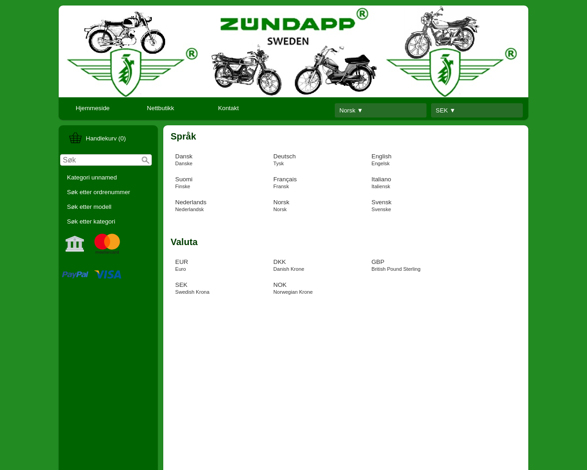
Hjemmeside (93, 108)
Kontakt (228, 108)
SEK (192, 288)
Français (285, 182)
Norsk (281, 205)
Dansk (184, 159)
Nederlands (190, 205)
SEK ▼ (446, 110)
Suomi (184, 182)
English (381, 159)
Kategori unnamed (92, 177)
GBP (396, 265)
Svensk (381, 205)
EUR (181, 265)
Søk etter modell (89, 206)
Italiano (381, 182)
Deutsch (284, 159)
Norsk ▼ (351, 110)
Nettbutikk (160, 108)
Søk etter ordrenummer (98, 192)
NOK (293, 288)
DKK (288, 265)
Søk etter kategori (91, 221)
